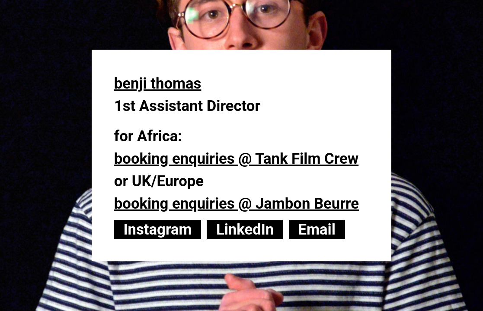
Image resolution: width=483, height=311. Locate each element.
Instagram (157, 229)
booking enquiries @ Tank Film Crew (236, 158)
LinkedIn (245, 229)
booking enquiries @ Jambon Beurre (236, 203)
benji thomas (158, 83)
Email (317, 229)
